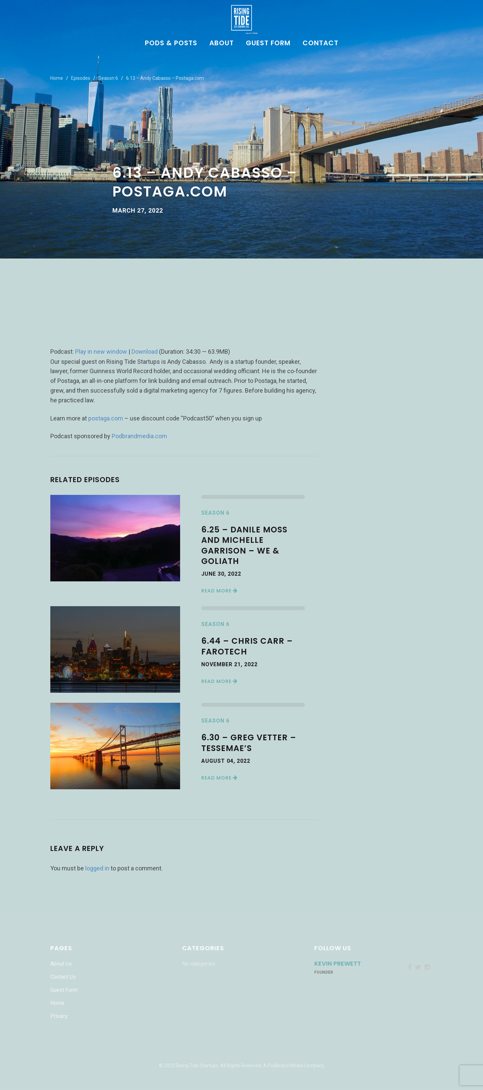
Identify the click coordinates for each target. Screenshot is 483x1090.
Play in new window (101, 351)
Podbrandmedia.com (139, 436)
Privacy (59, 1016)
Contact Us (63, 977)
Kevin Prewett (337, 963)
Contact (320, 44)
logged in (97, 868)
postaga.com (105, 418)
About (221, 44)
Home (56, 78)
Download (144, 351)
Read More (219, 590)
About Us (61, 964)
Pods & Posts (171, 44)
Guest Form (268, 44)
